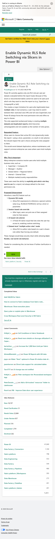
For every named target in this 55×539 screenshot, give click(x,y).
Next (51, 492)
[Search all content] (37, 35)
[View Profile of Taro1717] (7, 369)
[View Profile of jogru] (6, 359)
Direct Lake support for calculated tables (31, 364)
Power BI (27, 261)
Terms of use (5, 522)
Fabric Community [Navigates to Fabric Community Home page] (25, 19)
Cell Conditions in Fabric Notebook (31, 333)
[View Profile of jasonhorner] (8, 364)
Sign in (30, 29)
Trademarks (5, 525)
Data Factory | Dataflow (13, 483)
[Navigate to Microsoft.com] (8, 19)
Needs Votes (9, 413)
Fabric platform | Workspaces (15, 473)
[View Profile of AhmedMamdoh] (10, 354)
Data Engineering (10, 459)
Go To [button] (44, 29)
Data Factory (9, 464)
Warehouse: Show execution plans (17, 306)
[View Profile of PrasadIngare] (8, 90)
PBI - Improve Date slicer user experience (27, 390)
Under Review (9, 418)
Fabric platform (10, 454)
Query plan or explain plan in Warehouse (19, 311)
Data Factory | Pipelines (13, 468)
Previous (41, 492)
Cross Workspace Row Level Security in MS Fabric (22, 316)
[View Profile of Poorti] (6, 390)
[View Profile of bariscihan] (8, 346)
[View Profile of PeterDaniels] (8, 382)
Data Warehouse (10, 478)
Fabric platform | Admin (13, 488)
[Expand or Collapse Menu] (3, 24)
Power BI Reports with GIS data (35, 354)
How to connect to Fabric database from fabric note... (24, 302)
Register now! (7, 13)
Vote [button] (9, 79)
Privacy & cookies (6, 518)
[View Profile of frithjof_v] (7, 333)
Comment (8, 285)
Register (21, 29)
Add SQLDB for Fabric (12, 297)
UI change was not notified (24, 369)
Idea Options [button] (44, 69)
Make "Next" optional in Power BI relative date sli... (30, 359)
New (13, 254)
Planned (7, 423)
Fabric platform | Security (13, 261)
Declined (7, 434)
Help (36, 29)
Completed (8, 429)
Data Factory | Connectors (14, 449)
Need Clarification (11, 408)
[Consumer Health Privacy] (27, 533)
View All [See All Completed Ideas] (7, 320)
